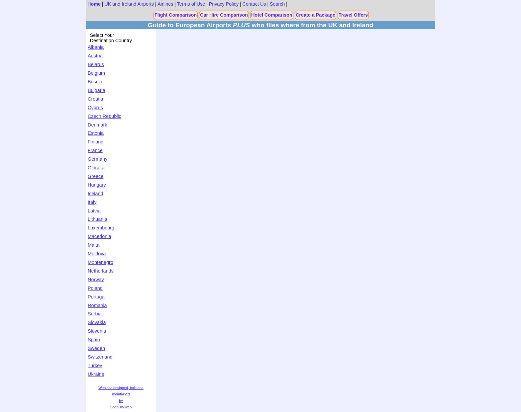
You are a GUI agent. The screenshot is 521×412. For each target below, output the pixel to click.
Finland (95, 141)
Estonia (96, 133)
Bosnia (95, 81)
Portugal (97, 296)
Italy (92, 202)
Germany (97, 159)
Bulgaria (96, 90)
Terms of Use (191, 4)
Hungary (97, 185)
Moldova (97, 253)
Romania (97, 305)
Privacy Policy (224, 4)
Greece (95, 176)
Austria (95, 55)
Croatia (95, 99)
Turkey (95, 365)
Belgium (96, 73)
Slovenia (97, 331)
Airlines (165, 4)
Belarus (96, 64)
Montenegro (100, 262)
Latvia (94, 210)
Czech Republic (104, 116)
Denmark (97, 124)
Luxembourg (101, 227)
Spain (94, 339)
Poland (95, 288)
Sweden (96, 348)
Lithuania (97, 219)
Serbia (95, 313)
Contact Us (254, 4)
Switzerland (100, 357)
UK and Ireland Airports (129, 4)
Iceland (95, 193)
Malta (93, 245)
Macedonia (99, 236)
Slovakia (97, 322)
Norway (96, 279)
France (95, 150)
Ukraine (96, 374)
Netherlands (101, 271)
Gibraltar (97, 167)
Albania (96, 47)
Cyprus (95, 107)
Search (277, 4)
